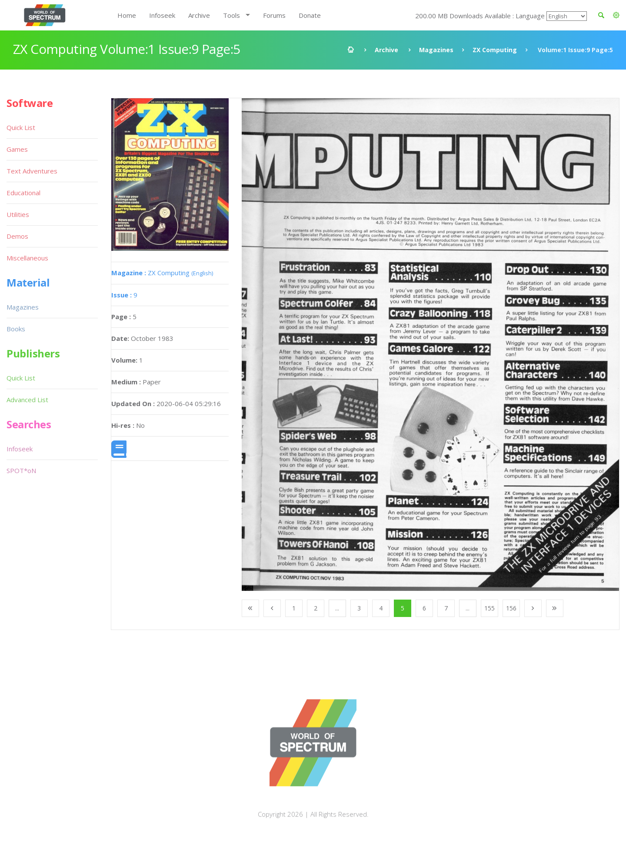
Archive (199, 15)
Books (16, 328)
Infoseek (162, 15)
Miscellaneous (27, 257)
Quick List (21, 127)
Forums (274, 15)
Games (17, 149)
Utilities (18, 214)
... (337, 608)
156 (511, 608)
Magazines (436, 50)
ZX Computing (495, 50)
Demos (17, 236)
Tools (231, 15)
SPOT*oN (21, 470)
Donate (310, 15)
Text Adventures (32, 171)
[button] (616, 15)
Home (126, 15)
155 (489, 608)
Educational (23, 192)
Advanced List (27, 399)
